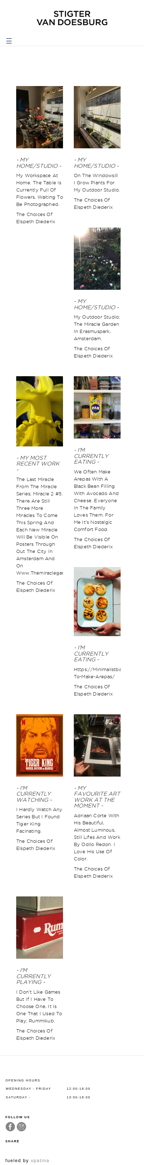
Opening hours (22, 1080)
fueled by (27, 1160)
